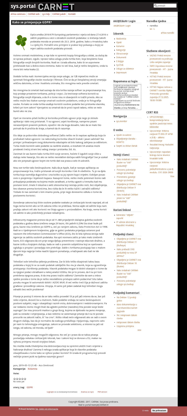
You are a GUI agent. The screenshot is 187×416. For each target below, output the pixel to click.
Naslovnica (121, 38)
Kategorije (120, 50)
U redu (145, 410)
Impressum (121, 72)
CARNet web (34, 14)
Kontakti (72, 14)
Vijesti (118, 42)
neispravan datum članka (128, 322)
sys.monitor (121, 121)
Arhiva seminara (18, 14)
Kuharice (120, 46)
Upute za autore (123, 135)
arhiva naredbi (167, 33)
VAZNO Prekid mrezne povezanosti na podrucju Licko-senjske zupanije (161, 58)
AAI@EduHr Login (122, 25)
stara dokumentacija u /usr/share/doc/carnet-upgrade (127, 307)
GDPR (30, 387)
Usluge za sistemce (125, 68)
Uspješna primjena (125, 326)
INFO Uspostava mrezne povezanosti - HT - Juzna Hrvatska (161, 69)
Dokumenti (121, 57)
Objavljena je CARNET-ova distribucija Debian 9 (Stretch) (129, 187)
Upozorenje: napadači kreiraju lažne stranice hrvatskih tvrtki (160, 155)
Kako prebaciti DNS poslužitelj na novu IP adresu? (127, 252)
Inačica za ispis (87, 392)
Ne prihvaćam (159, 410)
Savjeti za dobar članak (126, 146)
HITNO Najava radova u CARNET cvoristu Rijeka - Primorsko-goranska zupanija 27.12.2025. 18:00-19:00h (161, 94)
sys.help (46, 14)
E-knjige (120, 61)
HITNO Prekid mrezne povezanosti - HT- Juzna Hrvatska (161, 79)
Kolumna (32, 368)
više (139, 330)
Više (172, 104)
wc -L (152, 29)
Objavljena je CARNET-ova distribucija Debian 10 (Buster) (129, 263)
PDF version (102, 392)
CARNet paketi (59, 14)
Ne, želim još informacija (46, 409)
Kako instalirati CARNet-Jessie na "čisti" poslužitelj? (127, 198)
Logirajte (50, 392)
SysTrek (119, 65)
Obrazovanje (122, 53)
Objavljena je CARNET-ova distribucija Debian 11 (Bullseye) (129, 242)
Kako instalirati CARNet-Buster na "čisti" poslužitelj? (127, 162)
